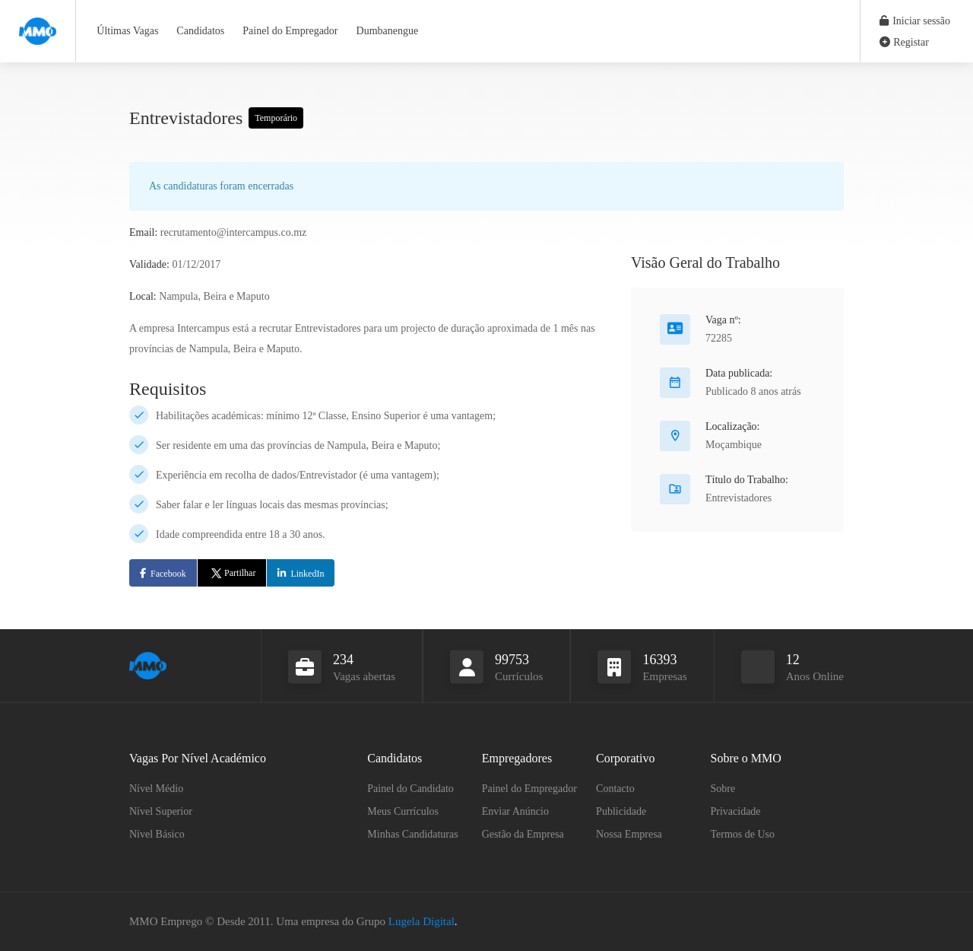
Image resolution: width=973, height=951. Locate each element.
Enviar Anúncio (515, 811)
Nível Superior (160, 811)
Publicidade (621, 811)
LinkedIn (307, 573)
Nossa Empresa (629, 834)
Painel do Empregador (290, 31)
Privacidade (736, 811)
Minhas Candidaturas (412, 834)
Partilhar (232, 573)
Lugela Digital (421, 921)
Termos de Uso (743, 834)
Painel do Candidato (410, 788)
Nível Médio (156, 788)
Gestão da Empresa (523, 834)
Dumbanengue (388, 31)
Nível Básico (157, 834)
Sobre (723, 788)
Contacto (615, 788)
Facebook (168, 573)
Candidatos (200, 31)
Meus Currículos (403, 811)
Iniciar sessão (915, 21)
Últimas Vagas (127, 31)
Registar (904, 42)
